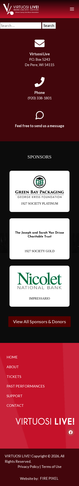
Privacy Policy (28, 467)
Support (15, 396)
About (13, 367)
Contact (15, 405)
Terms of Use (51, 467)
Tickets (14, 376)
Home (12, 357)
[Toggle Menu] (72, 9)
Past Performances (26, 386)
